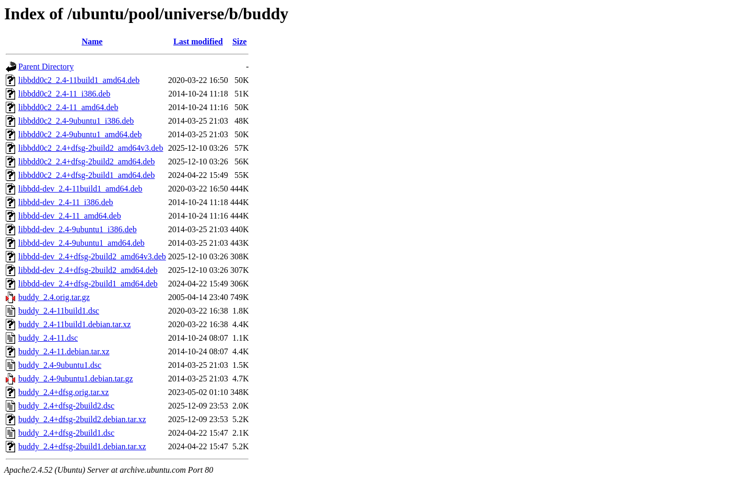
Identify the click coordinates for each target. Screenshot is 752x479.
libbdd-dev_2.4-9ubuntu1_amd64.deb (81, 242)
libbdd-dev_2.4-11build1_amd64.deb (80, 188)
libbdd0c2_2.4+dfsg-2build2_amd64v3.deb (90, 147)
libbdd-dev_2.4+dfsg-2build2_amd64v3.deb (92, 256)
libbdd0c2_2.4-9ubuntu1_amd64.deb (80, 134)
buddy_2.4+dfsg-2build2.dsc (66, 405)
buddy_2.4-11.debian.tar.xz (63, 351)
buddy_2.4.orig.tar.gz (54, 297)
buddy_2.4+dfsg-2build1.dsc (66, 432)
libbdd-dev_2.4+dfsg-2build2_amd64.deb (88, 270)
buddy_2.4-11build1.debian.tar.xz (74, 324)
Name (91, 41)
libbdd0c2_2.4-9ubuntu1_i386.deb (76, 120)
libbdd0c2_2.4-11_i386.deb (64, 93)
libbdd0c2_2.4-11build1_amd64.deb (78, 80)
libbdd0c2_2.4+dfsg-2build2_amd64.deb (86, 161)
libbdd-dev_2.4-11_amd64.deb (69, 215)
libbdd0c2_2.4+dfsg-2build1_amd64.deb (86, 175)
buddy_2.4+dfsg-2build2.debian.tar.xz (82, 419)
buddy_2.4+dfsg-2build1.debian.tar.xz (82, 446)
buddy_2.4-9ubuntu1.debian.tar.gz (75, 378)
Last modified (198, 41)
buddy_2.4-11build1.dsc (58, 310)
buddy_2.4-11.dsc (48, 337)
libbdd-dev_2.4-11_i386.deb (65, 202)
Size (239, 41)
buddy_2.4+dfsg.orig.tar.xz (63, 392)
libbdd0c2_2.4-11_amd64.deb (68, 107)
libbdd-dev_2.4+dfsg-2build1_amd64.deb (88, 283)
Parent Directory (46, 66)
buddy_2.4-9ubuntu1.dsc (59, 365)
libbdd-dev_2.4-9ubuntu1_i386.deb (77, 229)
